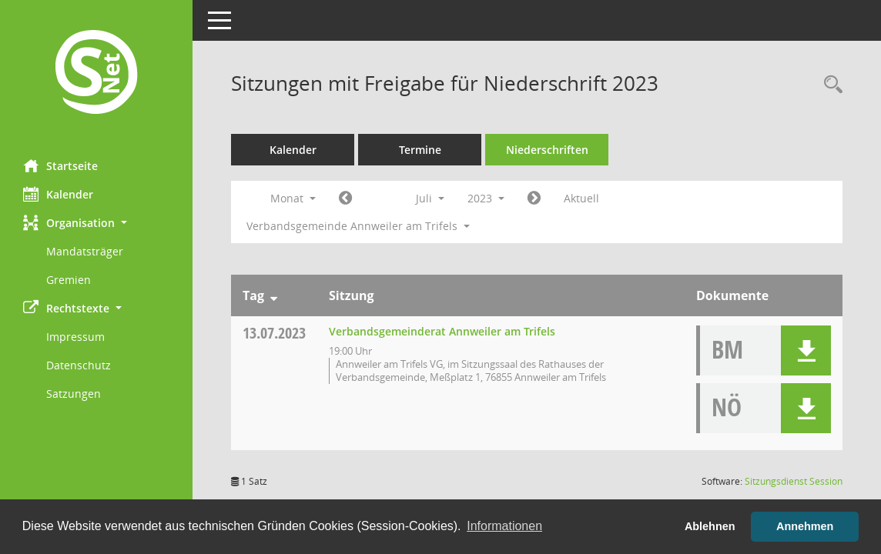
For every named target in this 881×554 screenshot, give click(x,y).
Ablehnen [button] (710, 526)
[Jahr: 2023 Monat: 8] (534, 198)
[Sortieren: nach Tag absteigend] (273, 295)
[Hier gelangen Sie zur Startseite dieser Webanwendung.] (96, 74)
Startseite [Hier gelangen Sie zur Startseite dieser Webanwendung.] (60, 165)
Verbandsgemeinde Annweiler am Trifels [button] (358, 226)
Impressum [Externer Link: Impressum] (75, 336)
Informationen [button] (504, 525)
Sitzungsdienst (793, 481)
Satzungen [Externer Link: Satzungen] (73, 393)
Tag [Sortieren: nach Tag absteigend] (253, 295)
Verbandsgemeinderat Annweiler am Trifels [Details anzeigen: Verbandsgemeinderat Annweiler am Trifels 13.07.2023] (442, 331)
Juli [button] (430, 198)
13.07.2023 (274, 332)
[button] (96, 223)
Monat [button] (293, 198)
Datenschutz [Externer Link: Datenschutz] (78, 365)
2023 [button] (485, 198)
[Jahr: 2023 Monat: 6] (345, 198)
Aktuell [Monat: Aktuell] (581, 198)
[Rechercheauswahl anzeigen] (829, 85)
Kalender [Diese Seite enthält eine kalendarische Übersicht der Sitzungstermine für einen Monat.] (58, 194)
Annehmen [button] (804, 526)
